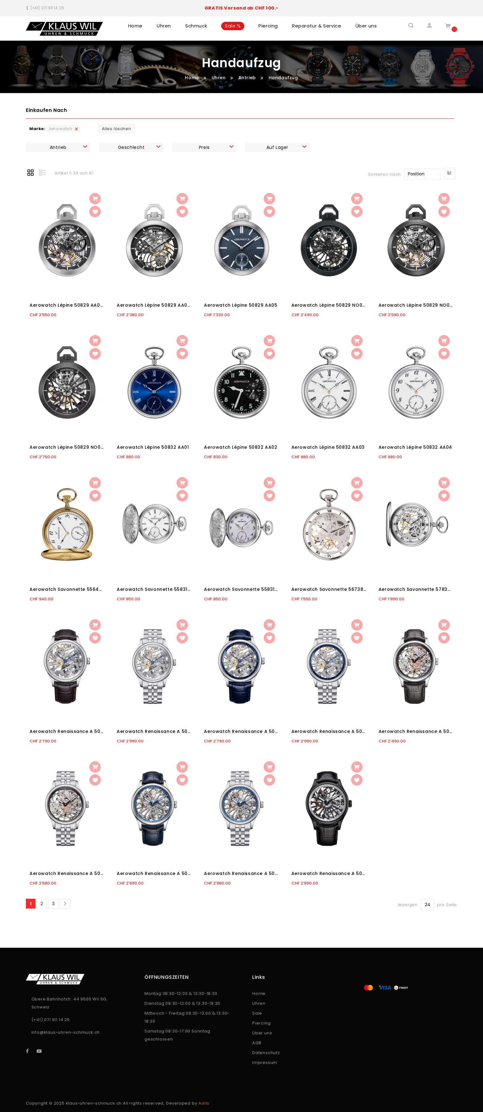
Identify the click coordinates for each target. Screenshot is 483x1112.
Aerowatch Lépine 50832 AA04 (415, 447)
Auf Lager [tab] (277, 147)
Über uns (262, 1033)
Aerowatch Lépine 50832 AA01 (153, 447)
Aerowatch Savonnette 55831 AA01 (154, 589)
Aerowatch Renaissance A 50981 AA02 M (154, 731)
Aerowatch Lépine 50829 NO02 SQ (416, 305)
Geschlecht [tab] (131, 147)
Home (192, 78)
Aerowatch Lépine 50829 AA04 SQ (154, 305)
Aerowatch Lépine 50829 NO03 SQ (67, 447)
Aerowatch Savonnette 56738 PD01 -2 (328, 589)
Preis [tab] (204, 147)
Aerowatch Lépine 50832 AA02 (240, 447)
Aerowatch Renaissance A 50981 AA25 (154, 873)
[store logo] (64, 29)
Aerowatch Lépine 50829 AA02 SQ (67, 305)
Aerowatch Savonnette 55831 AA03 (241, 589)
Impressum (264, 1062)
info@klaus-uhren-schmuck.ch (65, 1032)
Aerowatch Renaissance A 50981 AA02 (67, 731)
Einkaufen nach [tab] (46, 110)
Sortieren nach (384, 174)
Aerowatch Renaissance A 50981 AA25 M (241, 873)
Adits (203, 1103)
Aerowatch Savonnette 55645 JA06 (67, 589)
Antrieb (248, 78)
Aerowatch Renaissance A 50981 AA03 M (328, 731)
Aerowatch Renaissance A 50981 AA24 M (67, 873)
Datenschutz (266, 1053)
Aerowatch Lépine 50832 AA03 (328, 447)
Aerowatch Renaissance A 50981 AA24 (416, 731)
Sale (257, 1013)
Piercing (261, 1023)
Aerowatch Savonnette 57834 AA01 (416, 589)
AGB (256, 1043)
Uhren (219, 78)
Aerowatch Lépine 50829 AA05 (240, 305)
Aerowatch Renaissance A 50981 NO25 (328, 873)
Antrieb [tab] (58, 147)
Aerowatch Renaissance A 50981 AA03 (241, 731)
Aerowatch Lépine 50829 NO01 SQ (328, 305)
